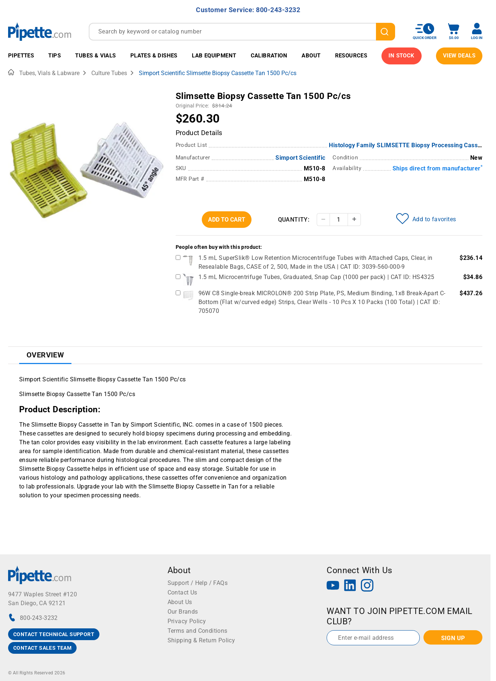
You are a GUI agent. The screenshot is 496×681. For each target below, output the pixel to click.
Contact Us (182, 592)
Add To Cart (226, 219)
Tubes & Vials (95, 55)
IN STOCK (401, 55)
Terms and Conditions (198, 630)
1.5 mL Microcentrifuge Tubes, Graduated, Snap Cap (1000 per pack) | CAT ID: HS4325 (316, 277)
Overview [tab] (45, 354)
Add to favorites (426, 218)
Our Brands (183, 611)
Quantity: (294, 219)
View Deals (459, 55)
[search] (385, 31)
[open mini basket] (453, 31)
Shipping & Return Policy (201, 640)
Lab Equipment (214, 55)
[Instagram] (367, 586)
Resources (351, 55)
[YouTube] (333, 586)
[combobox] (242, 31)
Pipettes (21, 55)
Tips (54, 55)
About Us (180, 602)
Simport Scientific (300, 157)
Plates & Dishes (153, 55)
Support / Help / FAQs (198, 582)
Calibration (269, 55)
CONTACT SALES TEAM (42, 648)
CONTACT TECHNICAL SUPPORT (53, 634)
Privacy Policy (187, 621)
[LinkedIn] (350, 586)
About (311, 55)
